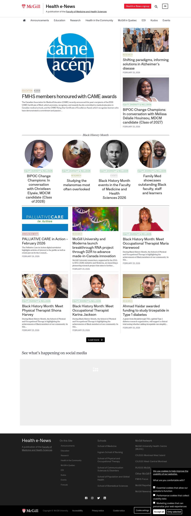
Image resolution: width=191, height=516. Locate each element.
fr (165, 6)
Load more (93, 340)
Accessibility (77, 511)
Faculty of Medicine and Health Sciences (86, 11)
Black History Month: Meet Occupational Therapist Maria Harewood (146, 243)
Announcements (40, 20)
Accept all (159, 511)
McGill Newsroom (144, 491)
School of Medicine (106, 446)
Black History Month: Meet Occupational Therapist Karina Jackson (93, 310)
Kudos (154, 20)
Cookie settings (142, 510)
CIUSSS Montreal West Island (150, 455)
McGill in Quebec (127, 20)
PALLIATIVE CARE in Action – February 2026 (45, 241)
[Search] (156, 7)
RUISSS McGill (142, 467)
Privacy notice (98, 511)
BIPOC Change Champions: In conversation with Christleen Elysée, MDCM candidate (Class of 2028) (39, 188)
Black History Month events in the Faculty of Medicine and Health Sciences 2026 (114, 189)
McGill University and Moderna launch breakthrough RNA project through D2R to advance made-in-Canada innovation (94, 247)
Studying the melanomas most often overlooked (76, 185)
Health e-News (60, 6)
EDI (144, 20)
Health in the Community (99, 20)
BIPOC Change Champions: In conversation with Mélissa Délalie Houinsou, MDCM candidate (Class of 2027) (145, 116)
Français (64, 485)
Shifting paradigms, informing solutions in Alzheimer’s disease (146, 64)
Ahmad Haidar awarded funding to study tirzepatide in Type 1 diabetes (146, 310)
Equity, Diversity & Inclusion (137, 105)
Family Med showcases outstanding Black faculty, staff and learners (152, 184)
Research (75, 20)
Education (59, 20)
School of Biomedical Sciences (112, 485)
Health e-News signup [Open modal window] (137, 6)
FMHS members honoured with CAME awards (69, 96)
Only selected (174, 511)
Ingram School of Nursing (110, 452)
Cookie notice (119, 511)
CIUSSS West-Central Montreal (151, 461)
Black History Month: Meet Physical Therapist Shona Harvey (42, 310)
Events (166, 20)
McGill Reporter (143, 485)
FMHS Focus (141, 479)
